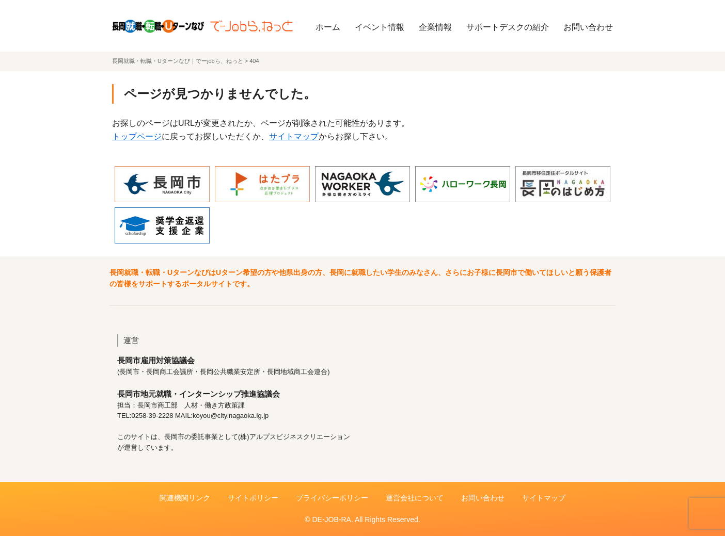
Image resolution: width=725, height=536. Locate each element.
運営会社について (415, 498)
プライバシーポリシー (332, 498)
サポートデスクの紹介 (507, 27)
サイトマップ (294, 136)
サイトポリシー (253, 498)
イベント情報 (379, 27)
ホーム (328, 27)
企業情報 (435, 27)
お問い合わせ (588, 27)
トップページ (137, 136)
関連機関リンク (185, 498)
